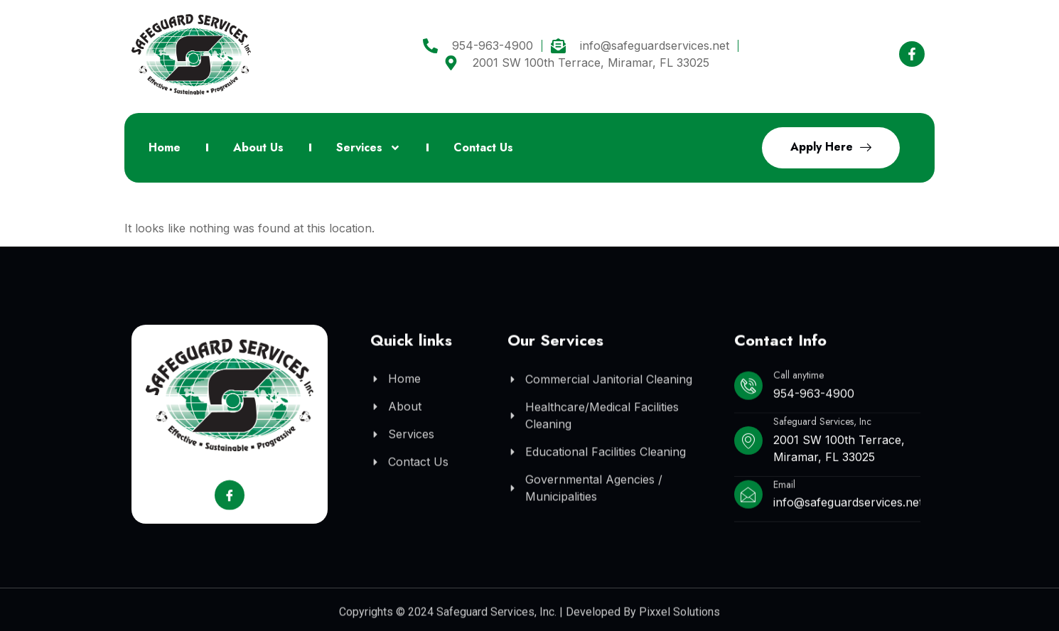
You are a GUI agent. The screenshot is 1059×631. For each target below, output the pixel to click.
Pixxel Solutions (679, 616)
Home (165, 147)
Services (368, 147)
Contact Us (483, 147)
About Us (258, 147)
